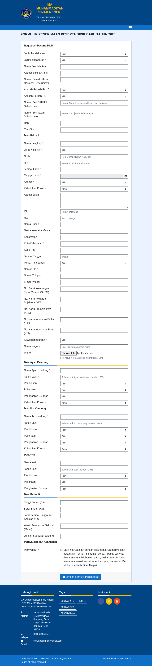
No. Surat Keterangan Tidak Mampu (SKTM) (36, 290)
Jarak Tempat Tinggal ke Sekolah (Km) (38, 517)
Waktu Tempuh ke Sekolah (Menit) (39, 527)
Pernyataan (31, 549)
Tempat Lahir (32, 169)
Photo (27, 352)
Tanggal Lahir (32, 175)
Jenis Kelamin (33, 149)
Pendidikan (30, 383)
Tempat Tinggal (33, 256)
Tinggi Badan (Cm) (35, 502)
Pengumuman (68, 613)
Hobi (26, 123)
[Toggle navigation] (130, 27)
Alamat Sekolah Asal (36, 72)
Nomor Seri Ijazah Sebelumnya (34, 114)
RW (26, 217)
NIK (27, 162)
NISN (27, 156)
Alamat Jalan (32, 194)
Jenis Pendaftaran (35, 53)
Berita (82, 601)
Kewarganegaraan (35, 339)
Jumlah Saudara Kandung (39, 535)
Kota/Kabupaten (34, 243)
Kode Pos (29, 249)
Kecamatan (30, 237)
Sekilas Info (67, 607)
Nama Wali (30, 462)
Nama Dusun (31, 224)
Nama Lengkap (33, 143)
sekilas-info (67, 601)
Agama (29, 182)
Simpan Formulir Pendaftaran (80, 576)
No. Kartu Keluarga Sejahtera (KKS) (35, 300)
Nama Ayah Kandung (37, 370)
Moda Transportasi (34, 262)
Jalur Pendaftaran (35, 60)
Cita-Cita (29, 129)
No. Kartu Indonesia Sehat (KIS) (39, 331)
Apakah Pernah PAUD (36, 89)
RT (25, 211)
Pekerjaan (30, 389)
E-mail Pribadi (32, 282)
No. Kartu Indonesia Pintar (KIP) (39, 321)
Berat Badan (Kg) (34, 508)
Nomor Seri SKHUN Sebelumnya (35, 104)
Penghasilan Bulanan (36, 396)
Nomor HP (31, 269)
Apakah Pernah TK (35, 96)
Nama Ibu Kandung (36, 416)
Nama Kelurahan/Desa (37, 230)
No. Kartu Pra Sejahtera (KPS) (37, 311)
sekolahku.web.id (122, 658)
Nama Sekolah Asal (35, 66)
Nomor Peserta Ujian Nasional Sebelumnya (36, 81)
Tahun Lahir (31, 376)
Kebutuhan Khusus (35, 188)
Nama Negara (32, 346)
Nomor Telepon (32, 275)
